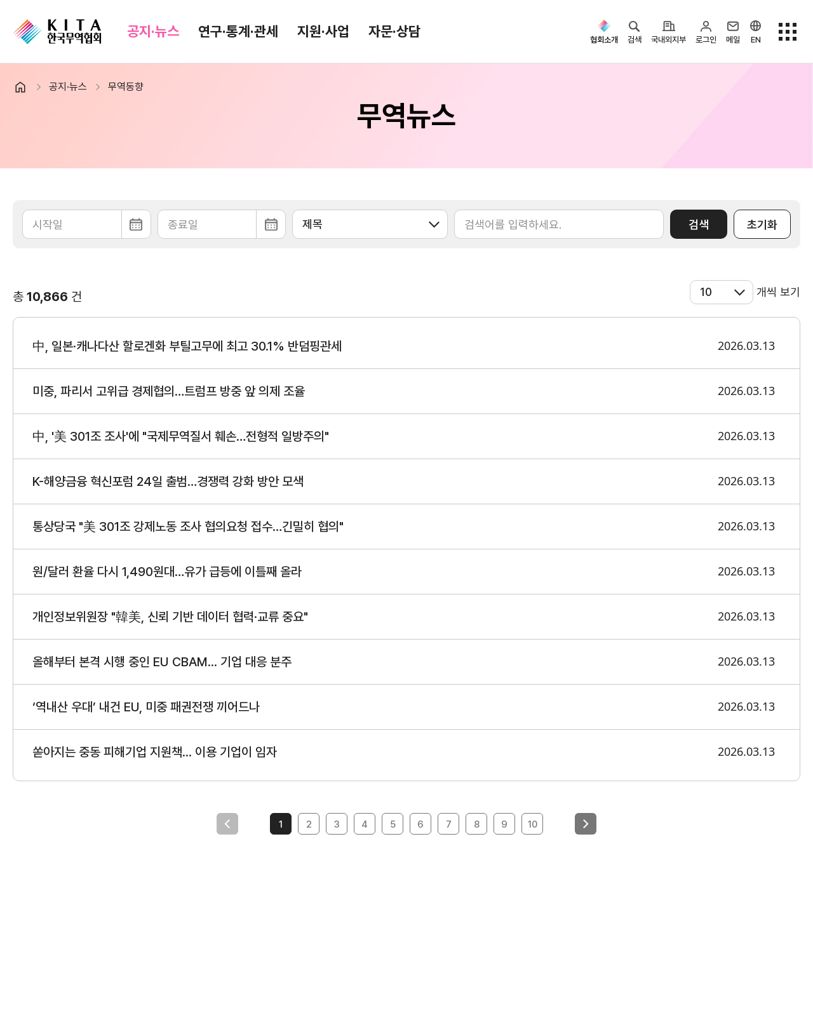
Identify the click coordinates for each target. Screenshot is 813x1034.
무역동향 (126, 87)
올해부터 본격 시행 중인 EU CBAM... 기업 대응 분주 (162, 661)
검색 (699, 224)
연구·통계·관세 (238, 31)
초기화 (762, 224)
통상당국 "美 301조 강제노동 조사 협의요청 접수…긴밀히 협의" (188, 526)
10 (532, 824)
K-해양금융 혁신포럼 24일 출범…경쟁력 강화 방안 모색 (168, 481)
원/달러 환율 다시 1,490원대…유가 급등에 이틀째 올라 (167, 571)
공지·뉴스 (153, 31)
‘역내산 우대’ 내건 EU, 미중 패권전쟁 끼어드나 (146, 707)
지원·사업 (323, 31)
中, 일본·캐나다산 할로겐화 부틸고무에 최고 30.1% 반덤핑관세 (187, 346)
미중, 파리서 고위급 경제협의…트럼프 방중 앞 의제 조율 (168, 391)
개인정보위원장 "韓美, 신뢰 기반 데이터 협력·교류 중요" (170, 616)
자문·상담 (394, 31)
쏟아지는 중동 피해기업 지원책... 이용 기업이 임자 (154, 752)
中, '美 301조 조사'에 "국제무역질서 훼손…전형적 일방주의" (180, 436)
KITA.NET (57, 32)
